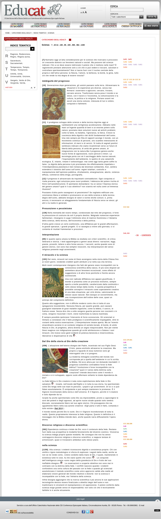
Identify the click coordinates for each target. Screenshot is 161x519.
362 (77, 45)
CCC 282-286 (127, 423)
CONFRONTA (146, 235)
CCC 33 (137, 79)
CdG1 (125, 64)
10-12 (56, 45)
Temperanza (15, 67)
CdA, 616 (126, 233)
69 (65, 45)
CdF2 (125, 59)
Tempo (13, 70)
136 (61, 45)
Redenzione (24, 54)
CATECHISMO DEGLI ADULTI (22, 33)
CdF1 (125, 345)
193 (68, 45)
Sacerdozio (15, 61)
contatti (83, 8)
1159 (83, 45)
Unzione (26, 76)
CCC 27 (126, 79)
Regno (13, 57)
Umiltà (13, 74)
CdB (124, 342)
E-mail (141, 505)
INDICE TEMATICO (39, 33)
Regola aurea (24, 57)
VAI (137, 235)
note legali (81, 499)
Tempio (26, 67)
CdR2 (125, 62)
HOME (7, 33)
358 (73, 45)
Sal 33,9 (59, 408)
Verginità (14, 83)
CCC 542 (126, 207)
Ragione (14, 54)
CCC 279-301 (127, 340)
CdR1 (125, 348)
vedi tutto (8, 87)
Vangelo (14, 80)
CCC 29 (131, 79)
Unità (20, 74)
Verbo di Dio (24, 80)
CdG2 (125, 67)
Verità (22, 83)
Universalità (15, 76)
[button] (127, 17)
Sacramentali (16, 63)
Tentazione (22, 70)
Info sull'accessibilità (25, 513)
